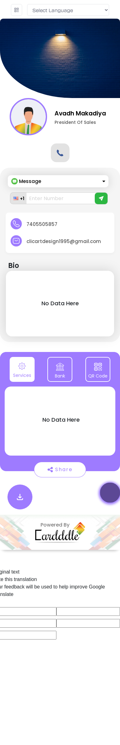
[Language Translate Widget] (68, 10)
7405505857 (41, 224)
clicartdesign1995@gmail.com (63, 241)
